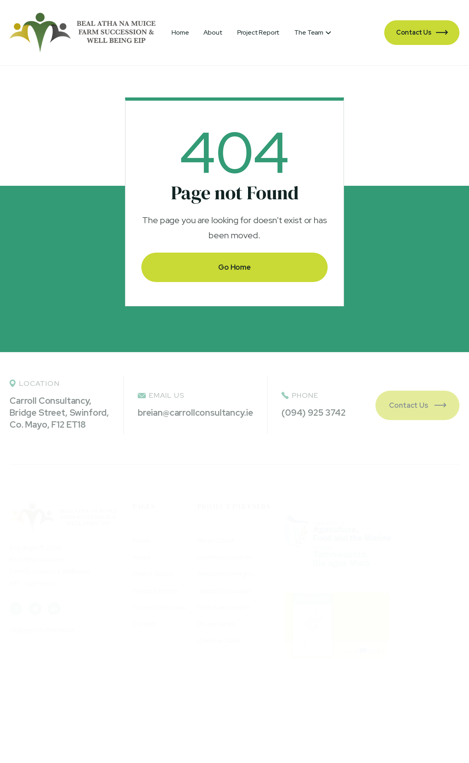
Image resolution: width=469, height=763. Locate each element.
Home (180, 32)
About (212, 32)
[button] (312, 32)
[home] (83, 33)
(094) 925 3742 (313, 412)
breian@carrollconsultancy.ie (195, 412)
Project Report (258, 32)
